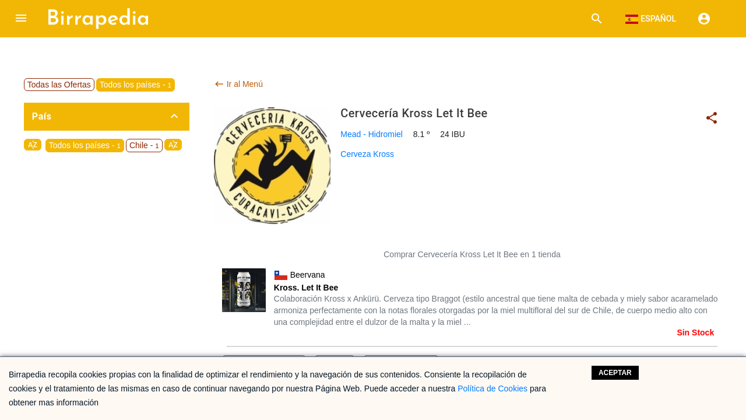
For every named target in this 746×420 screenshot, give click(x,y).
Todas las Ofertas (59, 84)
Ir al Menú (238, 84)
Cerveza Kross (367, 154)
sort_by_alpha (32, 144)
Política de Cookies (492, 388)
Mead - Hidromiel (371, 134)
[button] (21, 19)
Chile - (144, 145)
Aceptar (615, 373)
